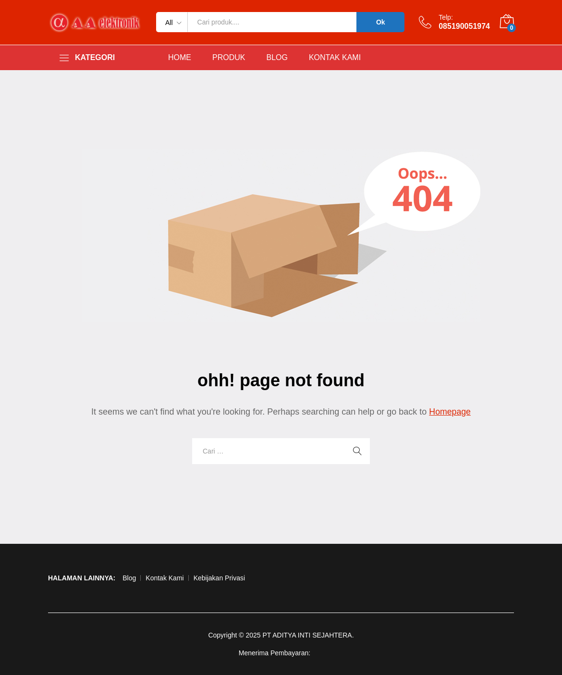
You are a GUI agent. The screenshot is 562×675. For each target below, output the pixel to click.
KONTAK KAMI (335, 57)
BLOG (276, 57)
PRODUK (228, 57)
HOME (179, 57)
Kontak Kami (164, 578)
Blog (129, 578)
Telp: (446, 17)
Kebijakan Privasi (219, 578)
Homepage (450, 412)
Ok (380, 22)
